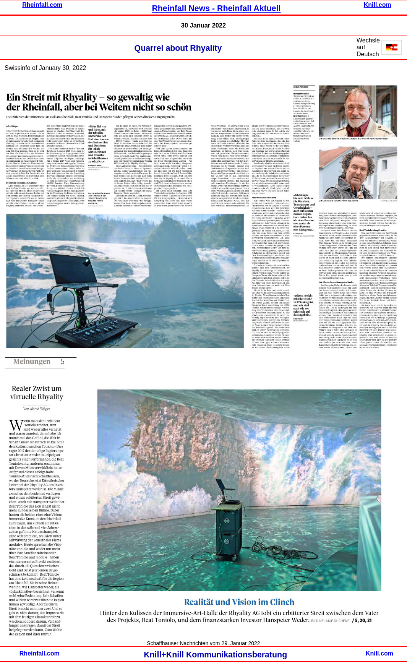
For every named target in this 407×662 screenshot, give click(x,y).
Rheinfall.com (42, 5)
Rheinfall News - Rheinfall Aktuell (216, 8)
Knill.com (377, 5)
